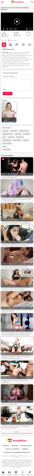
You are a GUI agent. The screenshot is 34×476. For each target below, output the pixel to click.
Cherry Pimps (6, 149)
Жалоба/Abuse (26, 446)
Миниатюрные (7, 143)
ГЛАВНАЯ (5, 446)
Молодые (5, 131)
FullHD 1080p (17, 140)
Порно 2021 (19, 137)
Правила (25, 449)
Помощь (14, 446)
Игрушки (25, 140)
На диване (26, 134)
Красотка (11, 137)
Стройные (18, 134)
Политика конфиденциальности (17, 452)
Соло (4, 137)
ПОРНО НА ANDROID (12, 449)
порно (12, 456)
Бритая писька (24, 131)
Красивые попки (7, 134)
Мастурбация (7, 140)
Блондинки (14, 131)
